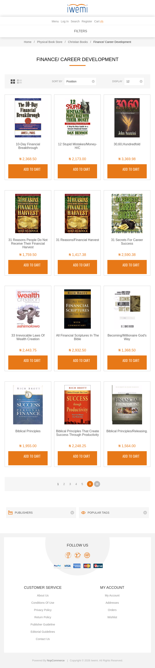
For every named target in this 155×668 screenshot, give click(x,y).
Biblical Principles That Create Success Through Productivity (77, 432)
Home (27, 42)
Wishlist (112, 617)
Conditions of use (42, 602)
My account (112, 595)
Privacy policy (42, 610)
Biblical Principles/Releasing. (127, 431)
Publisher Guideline (42, 624)
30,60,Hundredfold (127, 144)
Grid (13, 81)
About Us (43, 595)
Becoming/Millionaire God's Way (127, 337)
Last (97, 484)
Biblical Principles (28, 431)
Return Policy (42, 617)
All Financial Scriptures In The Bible (77, 337)
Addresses (112, 602)
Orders (112, 610)
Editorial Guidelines (43, 631)
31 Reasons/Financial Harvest (77, 240)
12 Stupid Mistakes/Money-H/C (77, 146)
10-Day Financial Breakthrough (28, 146)
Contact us (43, 639)
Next (90, 484)
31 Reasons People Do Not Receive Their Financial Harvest (28, 243)
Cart (98, 21)
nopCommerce (56, 660)
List (19, 81)
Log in (65, 21)
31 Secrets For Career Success (127, 241)
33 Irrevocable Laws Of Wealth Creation (28, 337)
